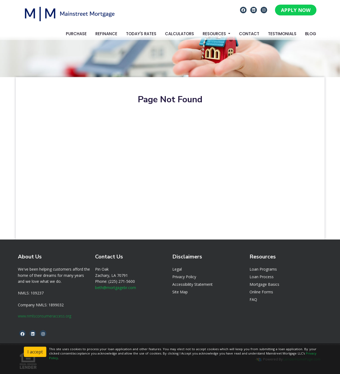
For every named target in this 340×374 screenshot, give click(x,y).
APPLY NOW (295, 10)
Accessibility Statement (192, 284)
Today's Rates (141, 34)
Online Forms (261, 291)
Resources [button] (215, 34)
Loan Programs (263, 269)
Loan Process (262, 276)
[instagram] (263, 9)
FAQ (253, 299)
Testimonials (282, 34)
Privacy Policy (184, 276)
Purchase (76, 34)
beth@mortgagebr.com (115, 287)
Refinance (106, 34)
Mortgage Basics (264, 284)
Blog (310, 34)
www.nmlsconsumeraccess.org (44, 316)
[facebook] (243, 9)
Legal (177, 269)
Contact (249, 34)
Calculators (179, 34)
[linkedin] (253, 9)
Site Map (180, 291)
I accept (35, 352)
